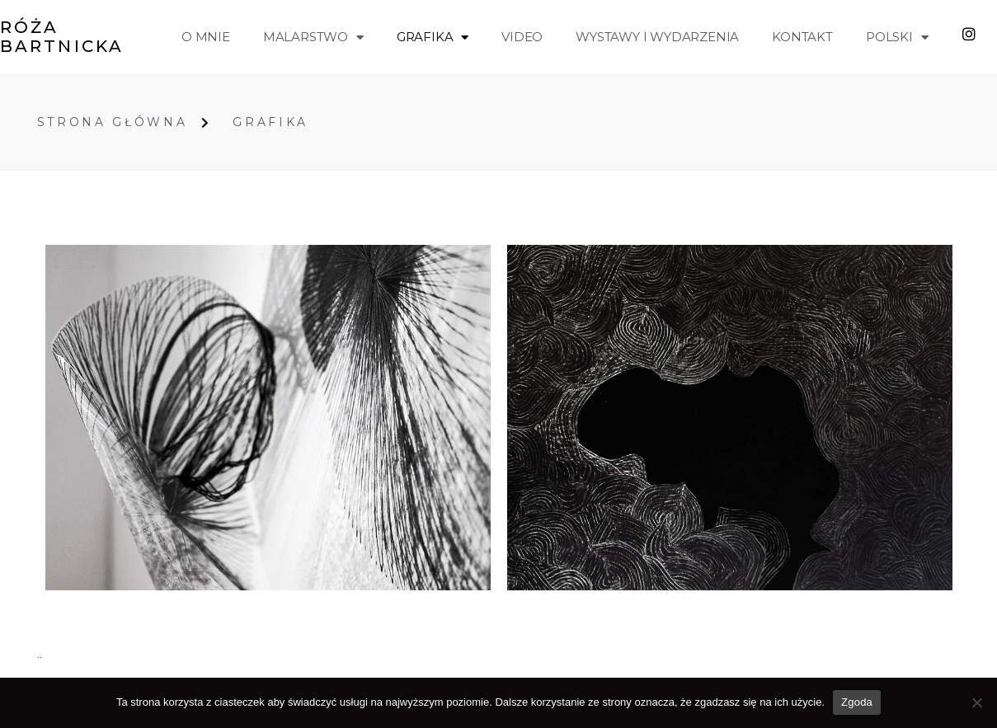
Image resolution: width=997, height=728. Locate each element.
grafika (432, 37)
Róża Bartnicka (62, 36)
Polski (897, 37)
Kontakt (802, 37)
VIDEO (522, 37)
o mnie (205, 37)
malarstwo (313, 37)
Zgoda (856, 702)
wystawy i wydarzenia (657, 37)
